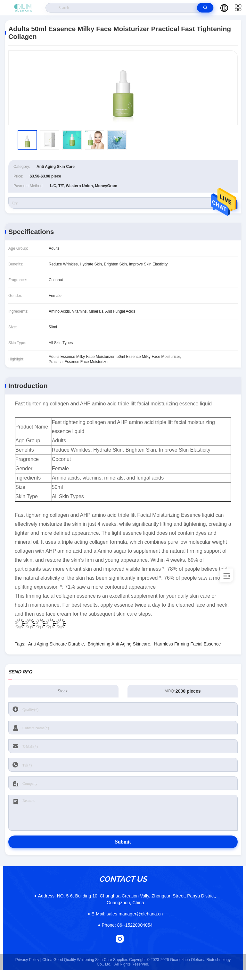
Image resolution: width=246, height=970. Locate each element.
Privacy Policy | (28, 959)
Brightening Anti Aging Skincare (119, 643)
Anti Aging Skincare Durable (56, 643)
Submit (123, 841)
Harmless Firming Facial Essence (187, 643)
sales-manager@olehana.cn (127, 913)
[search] (205, 8)
